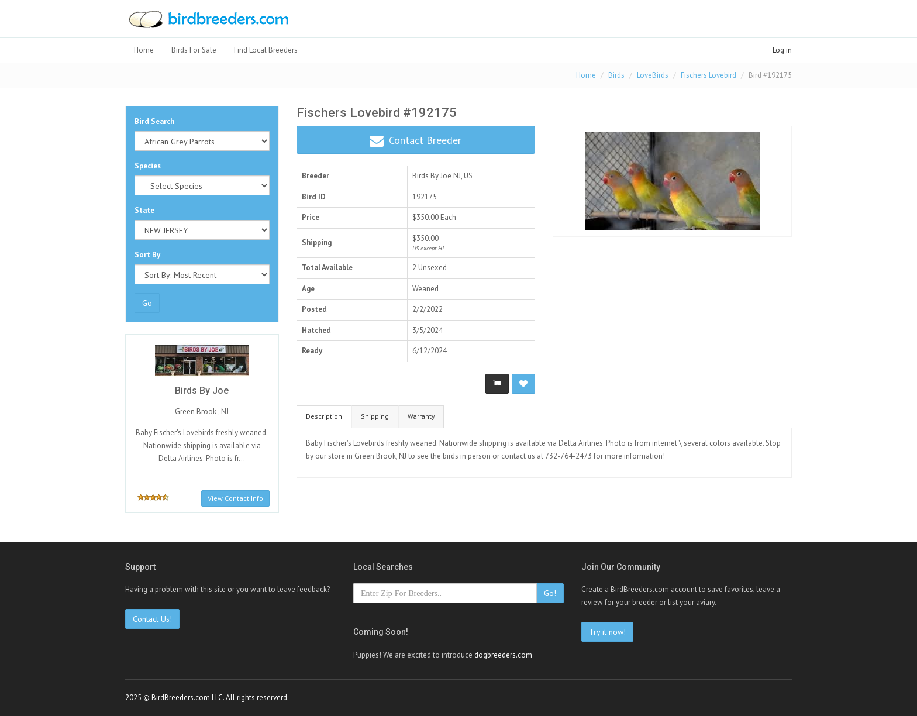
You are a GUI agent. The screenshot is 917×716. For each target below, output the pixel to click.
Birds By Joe (431, 176)
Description (324, 416)
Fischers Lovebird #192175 (377, 112)
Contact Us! (152, 619)
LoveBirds (652, 75)
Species (148, 166)
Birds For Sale (193, 50)
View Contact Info (235, 498)
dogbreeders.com (503, 655)
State (144, 210)
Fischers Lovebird (708, 75)
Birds (616, 75)
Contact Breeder (415, 140)
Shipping (375, 416)
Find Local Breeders (266, 50)
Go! (550, 593)
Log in (782, 50)
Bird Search (154, 121)
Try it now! (607, 631)
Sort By (147, 255)
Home (144, 50)
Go (147, 303)
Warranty (421, 416)
